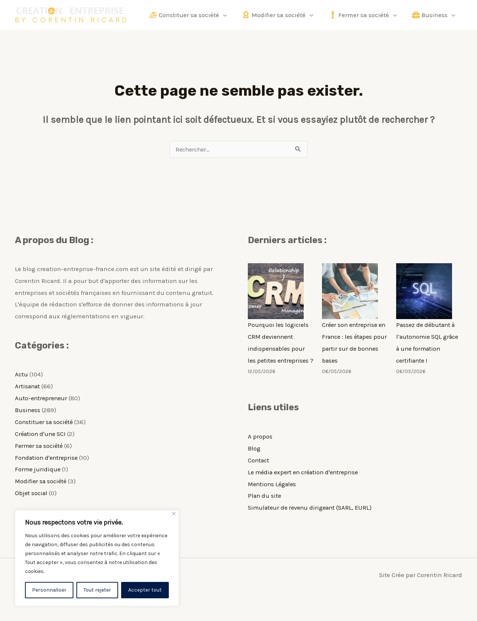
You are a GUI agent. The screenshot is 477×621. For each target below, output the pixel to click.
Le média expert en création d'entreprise (306, 483)
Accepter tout (145, 590)
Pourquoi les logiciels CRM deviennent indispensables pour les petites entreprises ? (279, 348)
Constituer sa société (45, 422)
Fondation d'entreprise (47, 457)
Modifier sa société (42, 480)
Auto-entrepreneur (42, 398)
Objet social (32, 492)
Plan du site (265, 506)
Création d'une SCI (41, 433)
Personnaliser (49, 590)
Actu (21, 374)
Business (28, 410)
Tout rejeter (97, 590)
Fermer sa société (40, 445)
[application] (227, 15)
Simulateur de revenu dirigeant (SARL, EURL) (313, 518)
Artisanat (28, 386)
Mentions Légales (273, 495)
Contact (259, 471)
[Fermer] (174, 513)
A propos (260, 448)
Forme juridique (38, 468)
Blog (254, 460)
